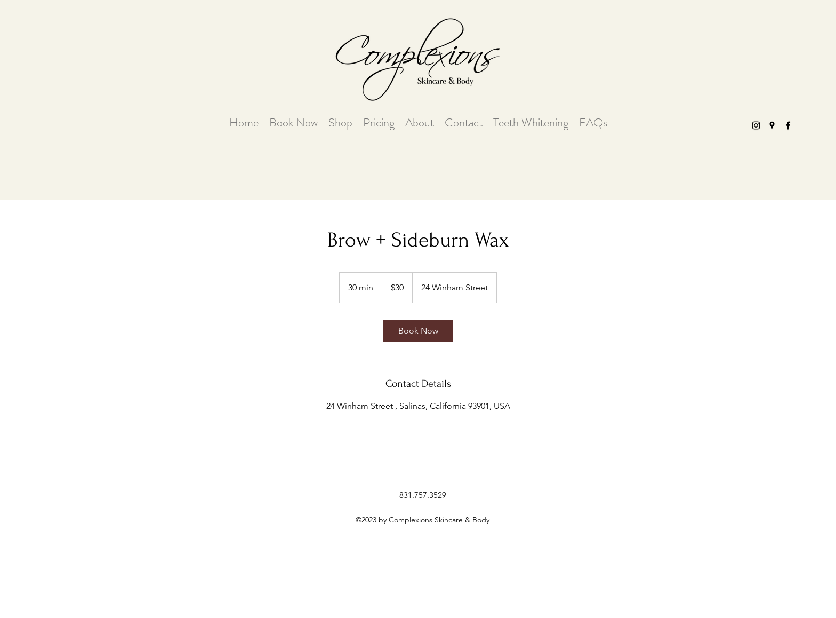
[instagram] (756, 125)
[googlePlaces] (772, 125)
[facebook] (788, 125)
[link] (418, 331)
